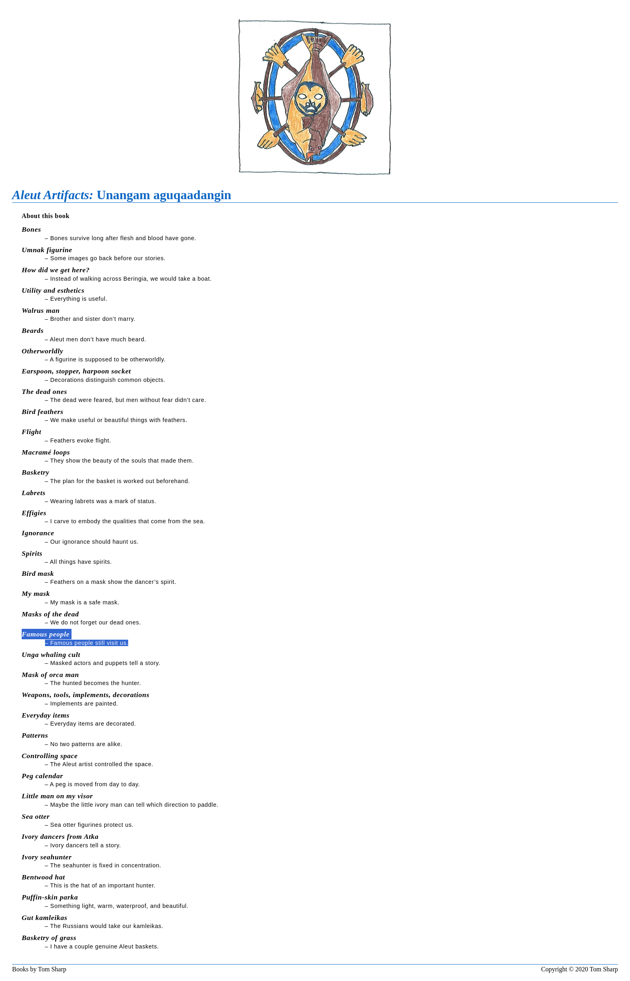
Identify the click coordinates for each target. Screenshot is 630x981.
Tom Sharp (604, 969)
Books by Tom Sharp (39, 969)
